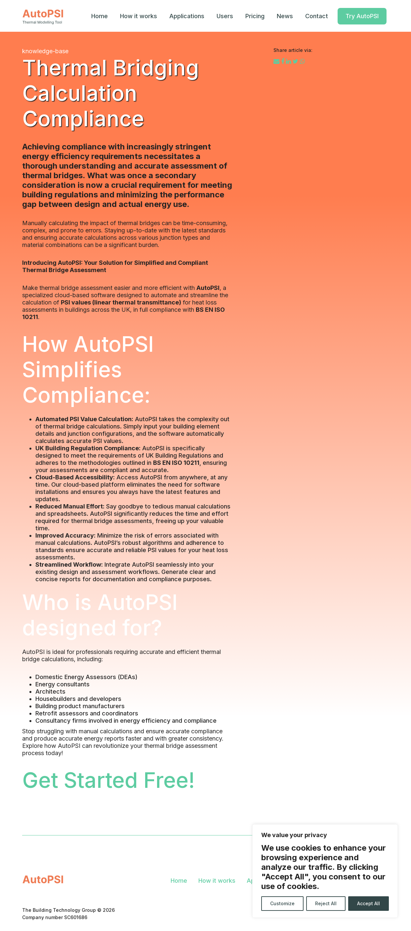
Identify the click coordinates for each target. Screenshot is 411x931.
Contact (316, 16)
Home (99, 16)
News (285, 16)
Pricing (255, 16)
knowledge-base (45, 51)
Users (225, 16)
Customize (282, 903)
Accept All (368, 903)
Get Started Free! (108, 780)
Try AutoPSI (362, 16)
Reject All (326, 903)
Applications (186, 16)
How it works (138, 16)
